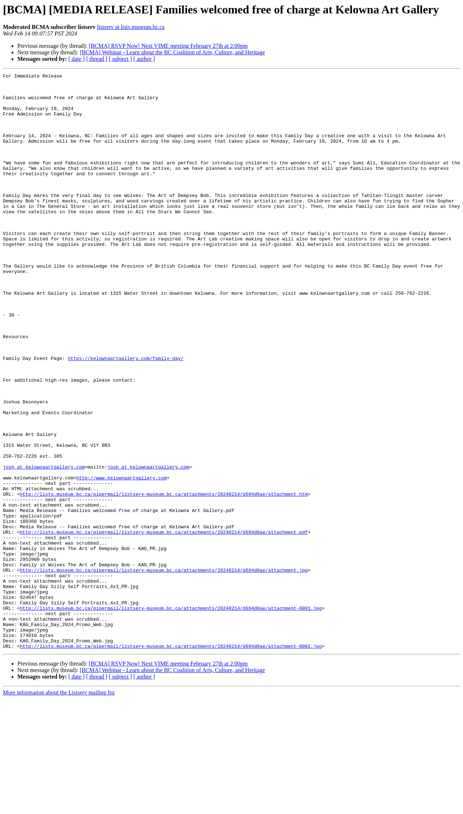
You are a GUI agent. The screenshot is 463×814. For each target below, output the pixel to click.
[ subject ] (120, 59)
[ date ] (76, 59)
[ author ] (144, 59)
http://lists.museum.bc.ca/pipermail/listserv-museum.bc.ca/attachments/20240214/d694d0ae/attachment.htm (164, 578)
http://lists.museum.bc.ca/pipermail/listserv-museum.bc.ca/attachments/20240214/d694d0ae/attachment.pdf (164, 624)
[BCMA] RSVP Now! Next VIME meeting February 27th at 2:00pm (168, 46)
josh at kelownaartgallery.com (44, 546)
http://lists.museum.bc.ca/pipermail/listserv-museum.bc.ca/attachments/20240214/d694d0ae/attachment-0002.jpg (171, 761)
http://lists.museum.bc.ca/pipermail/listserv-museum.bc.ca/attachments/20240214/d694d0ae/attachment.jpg (164, 670)
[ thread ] (96, 59)
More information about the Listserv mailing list (59, 808)
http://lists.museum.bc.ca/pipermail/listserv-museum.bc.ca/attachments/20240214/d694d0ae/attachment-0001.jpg (171, 715)
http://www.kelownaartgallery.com (121, 559)
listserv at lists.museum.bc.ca (131, 27)
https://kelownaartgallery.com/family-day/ (125, 415)
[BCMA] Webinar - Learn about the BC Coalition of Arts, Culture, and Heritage (172, 52)
